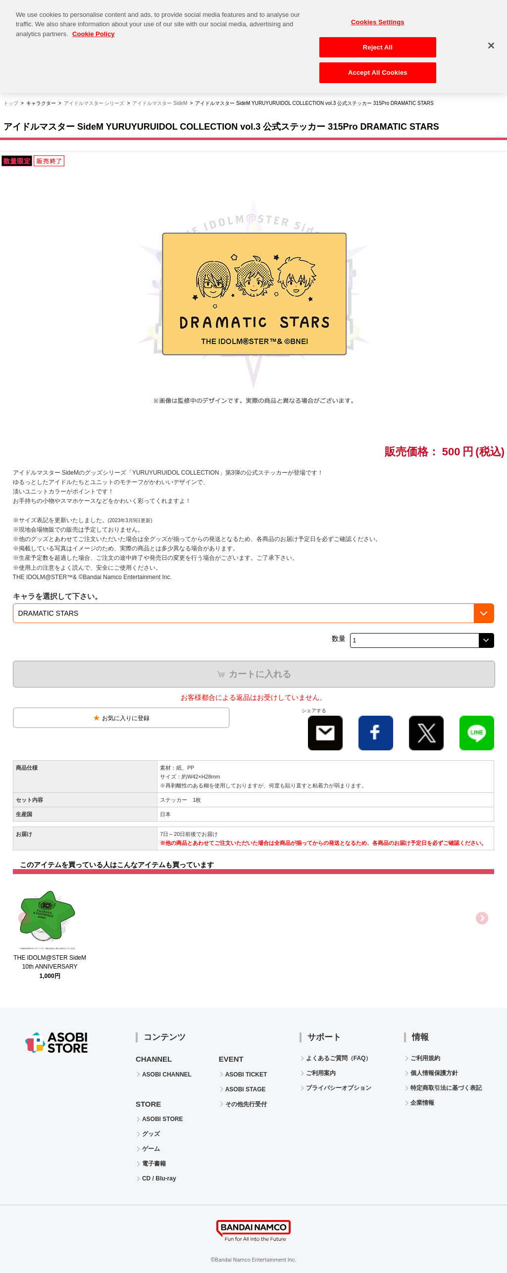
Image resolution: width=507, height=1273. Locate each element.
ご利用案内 (321, 1073)
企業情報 (422, 1102)
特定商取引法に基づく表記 (446, 1087)
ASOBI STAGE (245, 1089)
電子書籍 (154, 1163)
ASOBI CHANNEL (167, 1074)
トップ (10, 103)
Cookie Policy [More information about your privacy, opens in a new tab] (93, 29)
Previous (25, 918)
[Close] (491, 40)
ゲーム (151, 1148)
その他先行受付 (246, 1104)
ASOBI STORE (162, 1119)
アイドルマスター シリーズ (94, 103)
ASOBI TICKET (246, 1074)
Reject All (378, 42)
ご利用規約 (425, 1058)
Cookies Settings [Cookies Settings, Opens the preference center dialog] (378, 17)
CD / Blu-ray (159, 1178)
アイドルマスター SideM (159, 103)
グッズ (151, 1133)
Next (481, 918)
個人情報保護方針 (434, 1073)
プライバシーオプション (338, 1087)
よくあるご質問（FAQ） (339, 1058)
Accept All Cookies (377, 67)
